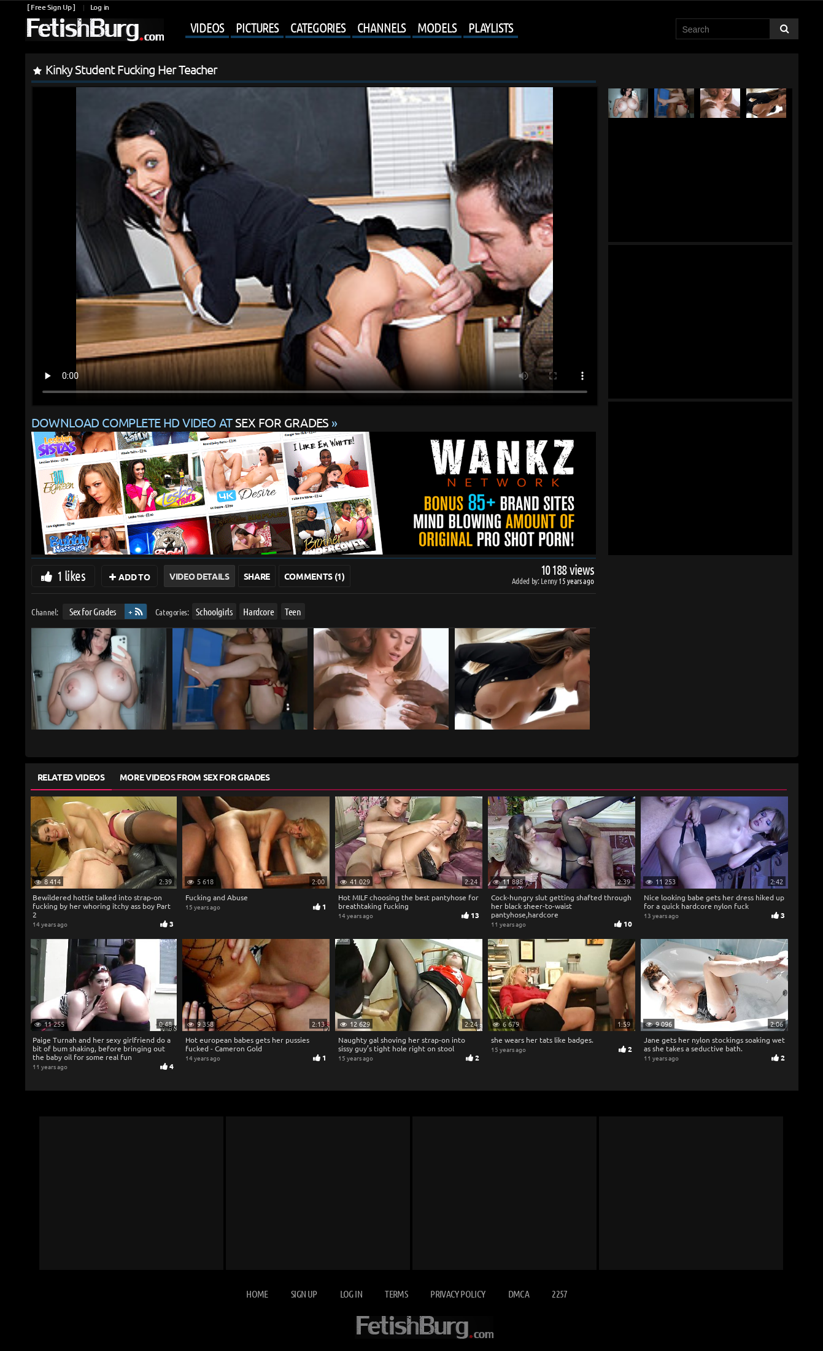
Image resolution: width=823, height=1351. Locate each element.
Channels (381, 27)
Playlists (490, 27)
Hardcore (258, 611)
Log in (99, 7)
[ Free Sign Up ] (51, 7)
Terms (396, 1293)
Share (257, 576)
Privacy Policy (457, 1293)
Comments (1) (314, 576)
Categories (318, 27)
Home (257, 1293)
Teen (293, 611)
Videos (207, 27)
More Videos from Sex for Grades (195, 776)
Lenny (549, 580)
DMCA (518, 1293)
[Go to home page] (94, 29)
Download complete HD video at (181, 422)
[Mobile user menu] (342, 28)
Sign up (304, 1293)
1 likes (71, 575)
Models (436, 27)
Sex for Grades (92, 611)
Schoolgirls (214, 611)
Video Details (199, 576)
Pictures (257, 27)
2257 (559, 1293)
